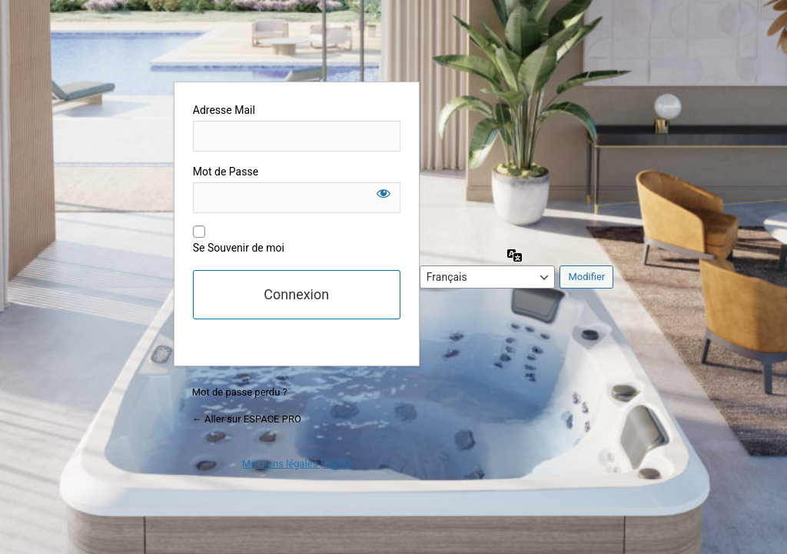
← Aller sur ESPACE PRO (246, 419)
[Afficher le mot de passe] (383, 193)
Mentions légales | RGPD (296, 463)
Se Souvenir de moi (238, 248)
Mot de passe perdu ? (239, 392)
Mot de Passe (225, 171)
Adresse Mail (224, 110)
